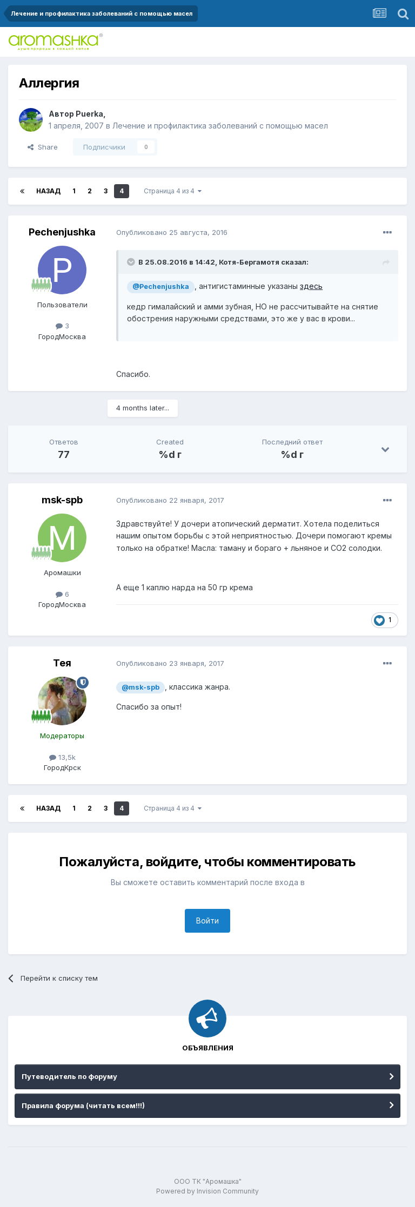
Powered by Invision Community (207, 1191)
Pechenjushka (62, 232)
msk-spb (62, 499)
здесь (311, 286)
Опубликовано (171, 232)
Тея (62, 663)
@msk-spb (140, 687)
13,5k (62, 757)
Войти (207, 920)
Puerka (89, 113)
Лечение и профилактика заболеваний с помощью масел (220, 125)
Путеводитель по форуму (69, 1076)
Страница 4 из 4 (173, 191)
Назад (48, 191)
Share (43, 147)
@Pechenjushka (160, 286)
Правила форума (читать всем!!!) (83, 1105)
